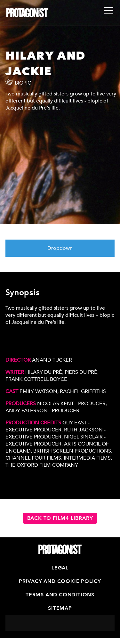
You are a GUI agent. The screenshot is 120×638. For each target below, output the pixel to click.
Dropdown (60, 248)
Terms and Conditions (60, 594)
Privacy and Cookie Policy (60, 581)
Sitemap (60, 608)
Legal (60, 567)
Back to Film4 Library (60, 518)
